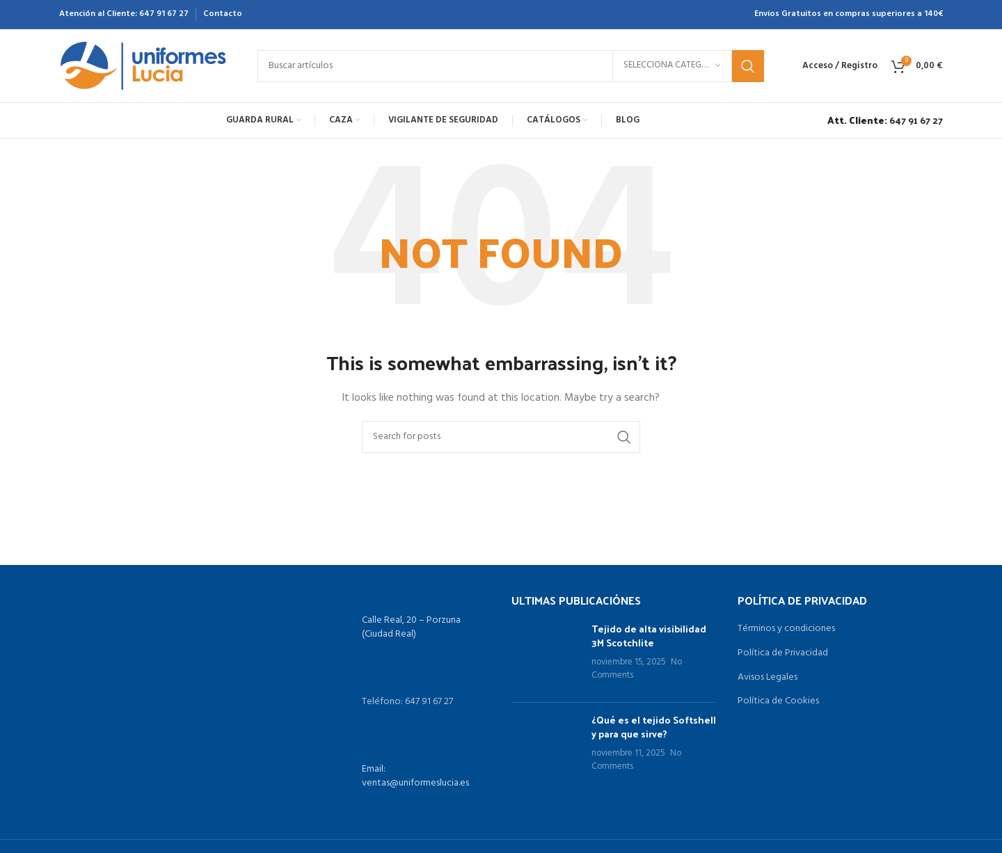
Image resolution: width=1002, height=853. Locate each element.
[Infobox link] (881, 120)
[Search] (510, 66)
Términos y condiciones (786, 629)
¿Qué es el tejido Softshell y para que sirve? (653, 726)
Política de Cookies (778, 701)
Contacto (222, 14)
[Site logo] (144, 66)
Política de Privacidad (783, 653)
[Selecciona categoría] (672, 66)
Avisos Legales (767, 678)
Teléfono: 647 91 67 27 (407, 702)
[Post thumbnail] (546, 657)
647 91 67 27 (164, 14)
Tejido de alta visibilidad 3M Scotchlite (648, 635)
